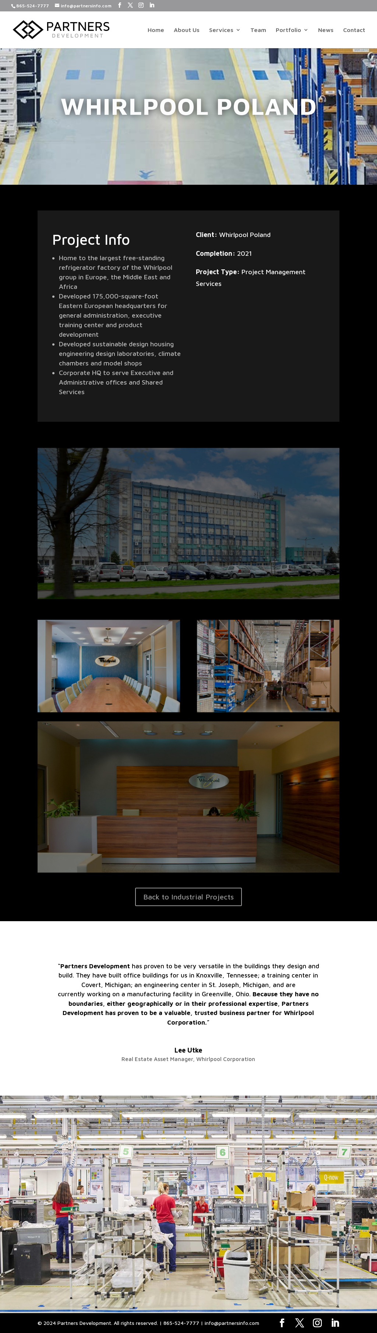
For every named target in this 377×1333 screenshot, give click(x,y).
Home (156, 30)
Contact (354, 30)
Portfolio (288, 30)
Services (221, 30)
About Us (187, 30)
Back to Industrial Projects (188, 896)
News (326, 30)
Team (258, 30)
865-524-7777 (32, 5)
